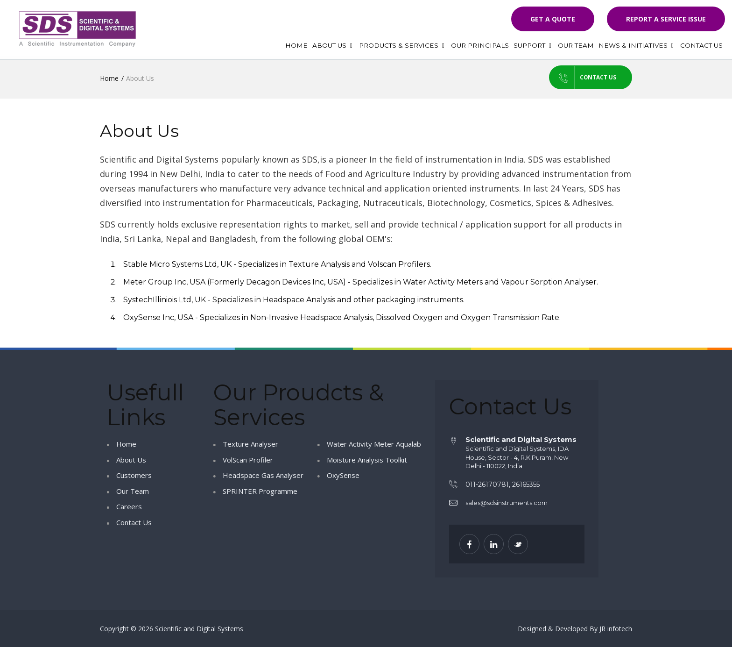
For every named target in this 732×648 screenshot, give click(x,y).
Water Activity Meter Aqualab (374, 444)
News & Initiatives (637, 45)
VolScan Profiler (248, 460)
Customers (134, 476)
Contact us (575, 78)
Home (296, 45)
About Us (333, 45)
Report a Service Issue (666, 18)
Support (533, 45)
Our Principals (480, 45)
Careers (129, 507)
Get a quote (552, 18)
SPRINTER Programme (260, 491)
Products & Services (402, 45)
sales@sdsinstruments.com (506, 503)
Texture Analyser (250, 444)
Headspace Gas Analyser (263, 476)
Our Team (576, 45)
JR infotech (615, 629)
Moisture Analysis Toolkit (367, 460)
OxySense (343, 476)
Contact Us (701, 45)
